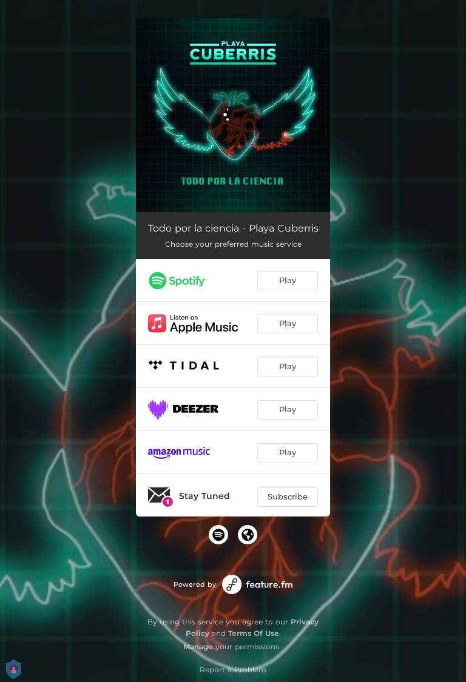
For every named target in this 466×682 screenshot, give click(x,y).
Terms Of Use (253, 633)
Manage (198, 646)
